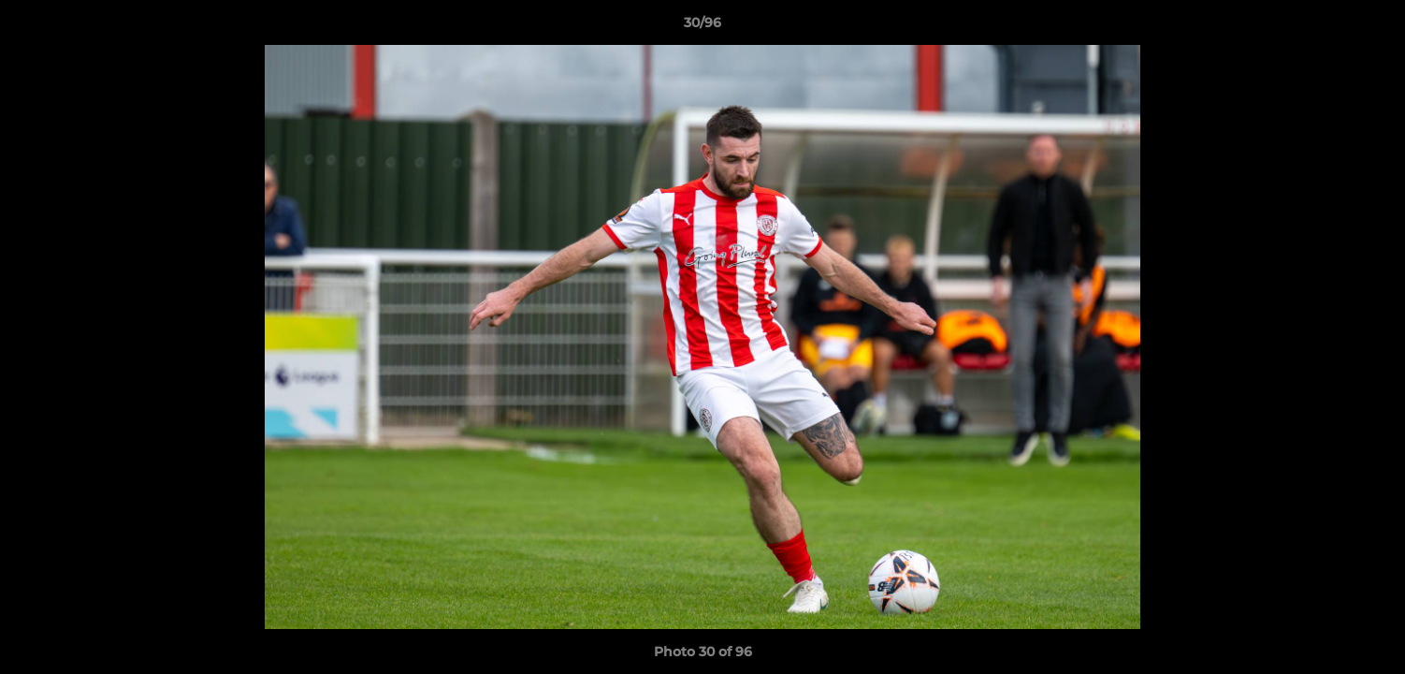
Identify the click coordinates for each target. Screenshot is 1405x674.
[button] (1371, 27)
